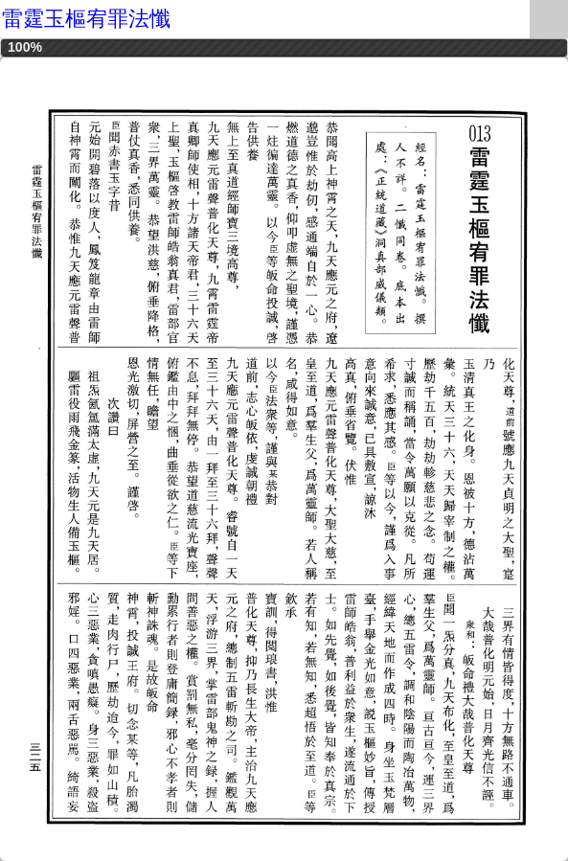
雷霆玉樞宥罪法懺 (86, 19)
